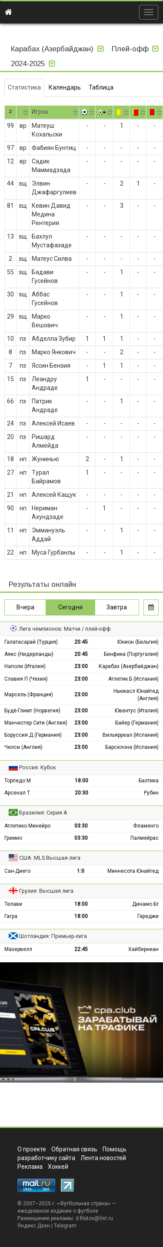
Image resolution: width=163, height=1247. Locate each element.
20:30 (81, 793)
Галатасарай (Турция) (31, 642)
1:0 (80, 871)
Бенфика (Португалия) (131, 654)
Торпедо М (17, 781)
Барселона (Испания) (132, 747)
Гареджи (148, 916)
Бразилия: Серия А (43, 812)
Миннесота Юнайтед (133, 871)
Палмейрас (144, 838)
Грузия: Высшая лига (46, 891)
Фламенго (146, 826)
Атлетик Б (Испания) (133, 679)
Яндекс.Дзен (33, 1226)
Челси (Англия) (23, 747)
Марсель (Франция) (28, 695)
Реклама (30, 1166)
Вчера (25, 607)
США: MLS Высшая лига (49, 858)
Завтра (116, 607)
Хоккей (58, 1166)
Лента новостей (103, 1157)
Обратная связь (74, 1149)
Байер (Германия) (137, 723)
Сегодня (70, 607)
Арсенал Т (17, 793)
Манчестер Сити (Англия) (35, 723)
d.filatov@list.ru (94, 1218)
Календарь (65, 87)
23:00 (81, 666)
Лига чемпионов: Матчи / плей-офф (65, 628)
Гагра (10, 916)
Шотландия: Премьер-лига (53, 936)
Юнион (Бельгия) (138, 642)
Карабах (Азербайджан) (129, 666)
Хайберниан (143, 949)
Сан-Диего (17, 871)
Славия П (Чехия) (26, 679)
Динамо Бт (145, 904)
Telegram (65, 1226)
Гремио (13, 838)
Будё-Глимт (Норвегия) (32, 711)
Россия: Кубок (37, 767)
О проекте (31, 1149)
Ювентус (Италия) (137, 711)
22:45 (81, 949)
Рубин (151, 793)
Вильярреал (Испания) (131, 735)
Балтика (149, 781)
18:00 (81, 781)
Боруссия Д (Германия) (33, 735)
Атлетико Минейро (27, 826)
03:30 (81, 826)
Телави (13, 904)
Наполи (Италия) (25, 666)
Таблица (101, 87)
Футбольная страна (84, 1203)
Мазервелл (18, 949)
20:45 (81, 642)
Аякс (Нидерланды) (28, 654)
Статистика (24, 87)
